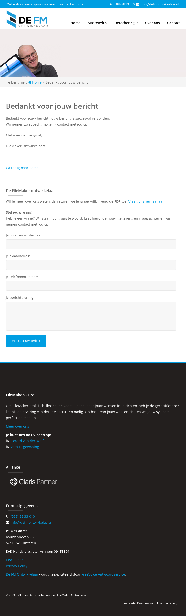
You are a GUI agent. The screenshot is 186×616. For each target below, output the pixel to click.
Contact (173, 23)
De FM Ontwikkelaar (22, 574)
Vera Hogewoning (25, 446)
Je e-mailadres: (18, 256)
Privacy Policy (16, 566)
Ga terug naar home (22, 167)
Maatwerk (97, 23)
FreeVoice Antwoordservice (103, 574)
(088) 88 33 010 (124, 4)
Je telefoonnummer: (22, 277)
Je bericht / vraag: (20, 297)
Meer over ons (17, 426)
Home (75, 23)
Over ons (152, 23)
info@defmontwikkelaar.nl (160, 4)
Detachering (126, 23)
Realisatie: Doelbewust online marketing (150, 603)
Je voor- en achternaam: (25, 235)
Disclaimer (14, 560)
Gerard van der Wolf (27, 440)
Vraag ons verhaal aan (146, 201)
